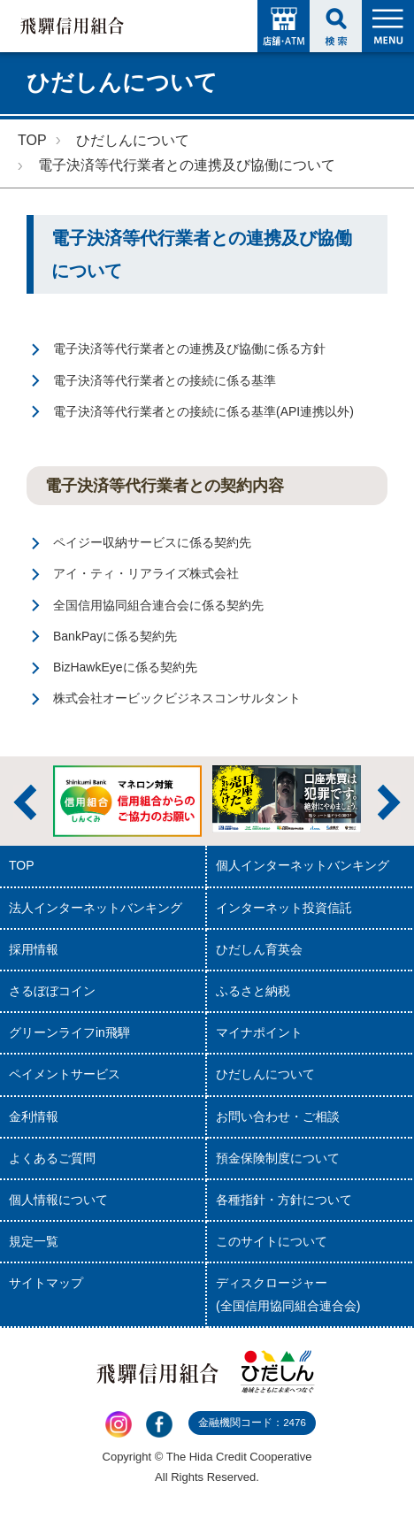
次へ (389, 802)
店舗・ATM (283, 26)
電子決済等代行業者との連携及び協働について (186, 165)
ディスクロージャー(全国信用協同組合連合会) (288, 1294)
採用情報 (33, 949)
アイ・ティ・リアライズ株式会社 (146, 573)
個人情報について (58, 1200)
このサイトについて (271, 1241)
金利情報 (33, 1116)
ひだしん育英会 (259, 949)
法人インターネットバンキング (95, 908)
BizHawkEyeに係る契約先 (125, 667)
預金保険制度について (278, 1158)
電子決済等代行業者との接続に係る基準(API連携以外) (203, 411)
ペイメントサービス (64, 1074)
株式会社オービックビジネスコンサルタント (177, 698)
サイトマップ (46, 1283)
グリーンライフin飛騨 (69, 1032)
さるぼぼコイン (52, 991)
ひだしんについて (132, 140)
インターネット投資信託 (284, 908)
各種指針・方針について (284, 1200)
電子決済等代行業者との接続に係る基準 (164, 380)
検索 (336, 26)
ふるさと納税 (253, 991)
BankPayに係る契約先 (115, 636)
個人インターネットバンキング (302, 865)
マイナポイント (259, 1032)
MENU (388, 26)
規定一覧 (33, 1241)
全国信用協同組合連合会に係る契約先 (158, 605)
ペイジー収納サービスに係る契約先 (152, 542)
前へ (24, 802)
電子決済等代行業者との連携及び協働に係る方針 (189, 348)
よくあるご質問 (52, 1158)
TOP (32, 140)
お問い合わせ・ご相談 (278, 1116)
